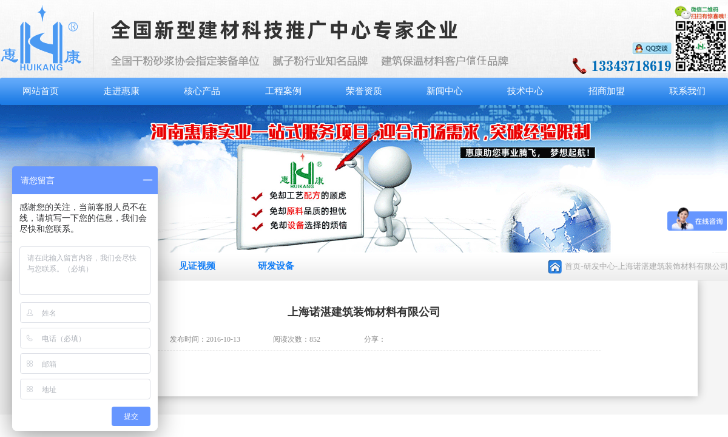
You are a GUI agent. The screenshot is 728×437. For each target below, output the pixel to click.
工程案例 (283, 91)
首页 (573, 266)
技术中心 (525, 91)
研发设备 (276, 266)
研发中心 (599, 266)
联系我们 (687, 91)
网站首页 (40, 91)
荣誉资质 (364, 91)
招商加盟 (606, 91)
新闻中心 (444, 91)
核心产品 (202, 91)
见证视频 (197, 266)
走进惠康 (121, 91)
